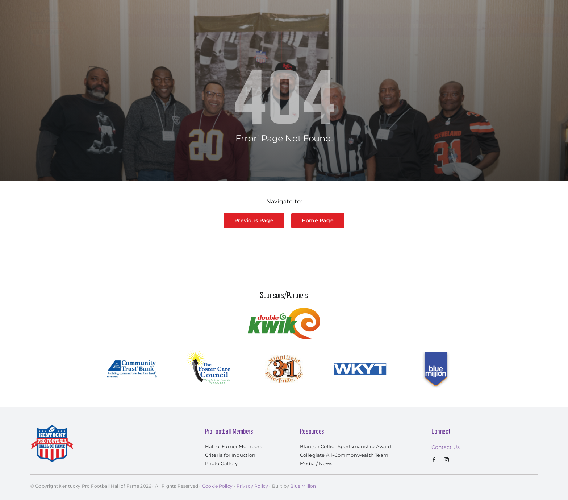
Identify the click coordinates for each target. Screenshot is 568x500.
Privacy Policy (252, 486)
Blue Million (303, 486)
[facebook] (434, 459)
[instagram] (446, 459)
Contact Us (445, 447)
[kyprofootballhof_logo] (47, 8)
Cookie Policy (217, 486)
